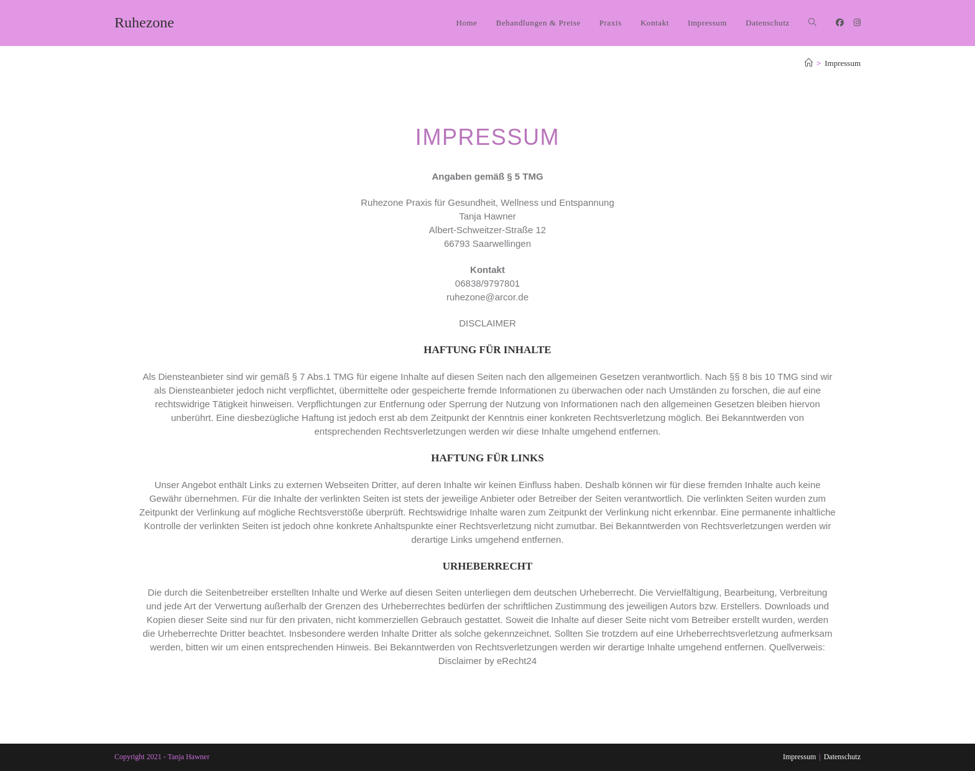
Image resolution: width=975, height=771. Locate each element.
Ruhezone (144, 22)
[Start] (809, 63)
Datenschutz (842, 756)
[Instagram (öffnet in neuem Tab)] (857, 23)
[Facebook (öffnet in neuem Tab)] (840, 23)
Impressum (843, 63)
